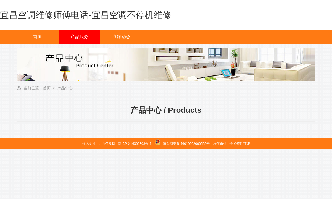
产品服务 (79, 36)
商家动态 (121, 36)
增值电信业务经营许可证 (231, 144)
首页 (37, 36)
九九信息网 (107, 144)
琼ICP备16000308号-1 (134, 144)
